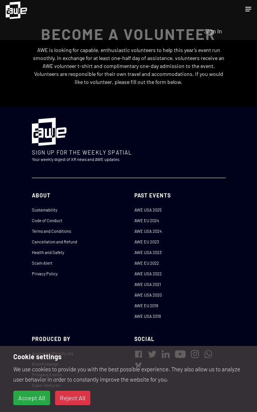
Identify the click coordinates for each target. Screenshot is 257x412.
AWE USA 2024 (148, 231)
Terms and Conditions (51, 231)
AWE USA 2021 (147, 284)
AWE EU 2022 (146, 262)
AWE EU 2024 (146, 220)
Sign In (213, 31)
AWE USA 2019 (147, 316)
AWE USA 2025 (148, 209)
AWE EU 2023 (146, 241)
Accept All (31, 397)
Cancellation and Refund (54, 241)
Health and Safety (48, 252)
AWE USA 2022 (148, 273)
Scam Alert (42, 262)
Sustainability (44, 209)
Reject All (72, 397)
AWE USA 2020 (148, 294)
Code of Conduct (47, 220)
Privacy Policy (45, 273)
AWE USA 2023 (148, 252)
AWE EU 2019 (146, 305)
